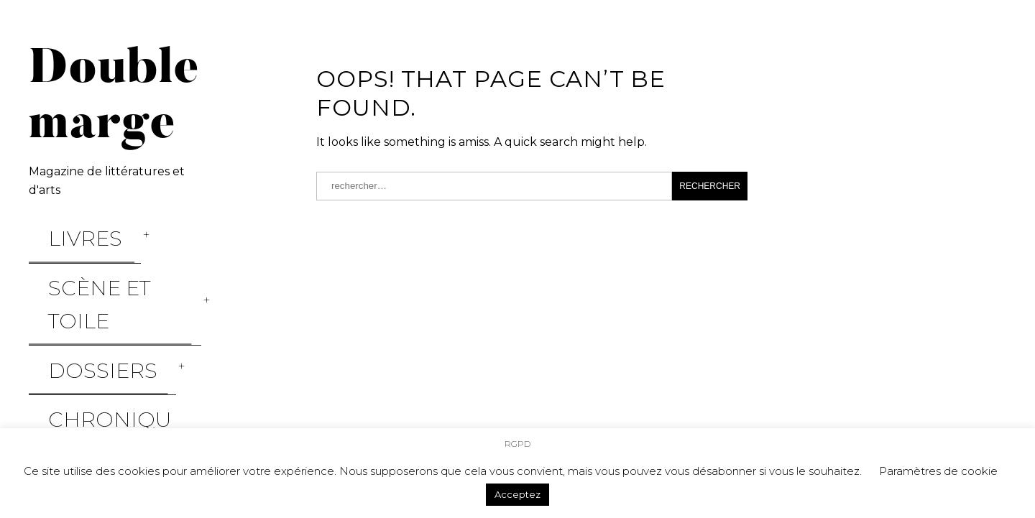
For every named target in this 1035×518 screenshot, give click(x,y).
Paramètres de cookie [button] (938, 471)
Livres (51, 225)
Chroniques (74, 299)
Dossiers (62, 274)
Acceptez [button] (517, 494)
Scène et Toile (80, 250)
